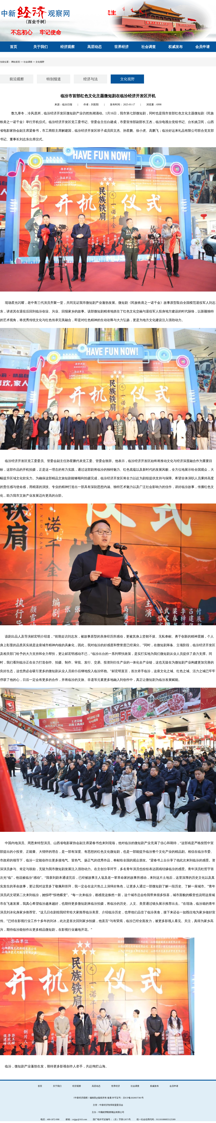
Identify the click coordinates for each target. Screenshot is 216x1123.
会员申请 (174, 1086)
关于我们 (57, 1086)
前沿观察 (17, 79)
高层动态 (96, 1086)
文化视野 (40, 62)
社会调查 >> (30, 62)
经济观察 (76, 1086)
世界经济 (115, 1086)
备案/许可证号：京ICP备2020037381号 (125, 1097)
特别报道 (53, 79)
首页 (40, 1086)
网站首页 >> (17, 62)
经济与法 (90, 79)
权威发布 (154, 1086)
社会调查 (135, 1086)
